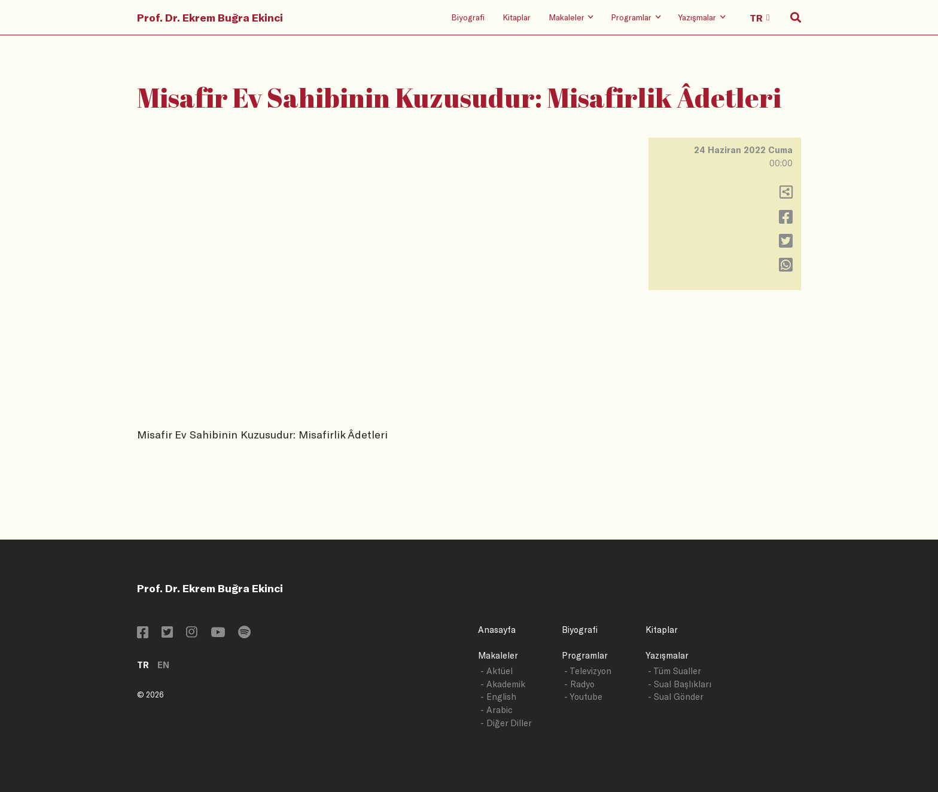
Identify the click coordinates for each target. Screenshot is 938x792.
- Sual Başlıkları (679, 684)
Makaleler (498, 655)
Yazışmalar (667, 655)
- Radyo (579, 684)
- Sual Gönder (676, 697)
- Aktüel (496, 671)
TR (143, 665)
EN (163, 665)
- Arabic (496, 710)
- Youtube (583, 697)
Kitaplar (516, 17)
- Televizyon (587, 671)
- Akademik (502, 684)
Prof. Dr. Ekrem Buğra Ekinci (210, 17)
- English (498, 697)
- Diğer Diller (506, 723)
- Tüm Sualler (674, 671)
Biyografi (468, 17)
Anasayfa (497, 630)
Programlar (585, 655)
